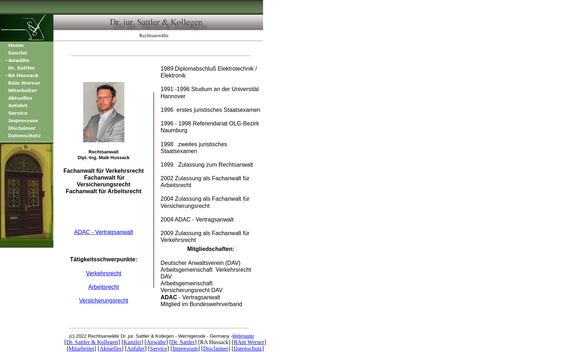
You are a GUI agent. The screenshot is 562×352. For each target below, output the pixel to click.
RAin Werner (249, 342)
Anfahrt (136, 349)
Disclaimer (215, 349)
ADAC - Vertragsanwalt (103, 232)
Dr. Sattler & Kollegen (92, 342)
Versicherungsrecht (103, 301)
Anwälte (156, 342)
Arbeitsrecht (103, 287)
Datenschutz (248, 349)
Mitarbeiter (81, 349)
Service (158, 349)
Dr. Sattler (183, 342)
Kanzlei (132, 342)
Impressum (185, 349)
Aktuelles (111, 349)
